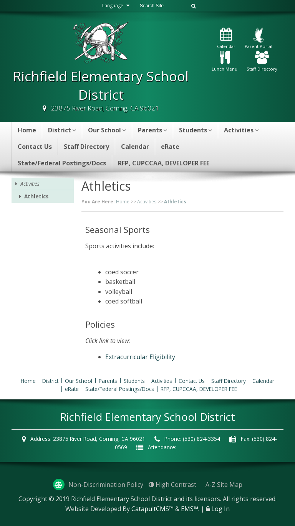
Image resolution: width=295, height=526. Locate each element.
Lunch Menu (224, 61)
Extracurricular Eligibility (140, 357)
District (62, 130)
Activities (241, 130)
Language (116, 5)
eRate (170, 146)
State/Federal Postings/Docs (62, 163)
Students (195, 130)
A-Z (224, 484)
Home (27, 130)
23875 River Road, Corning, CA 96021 (105, 108)
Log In (220, 509)
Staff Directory (262, 61)
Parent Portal (258, 38)
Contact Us (35, 146)
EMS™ (189, 509)
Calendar (226, 38)
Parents (152, 130)
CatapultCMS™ (152, 509)
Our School (107, 130)
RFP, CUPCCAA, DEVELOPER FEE (163, 163)
